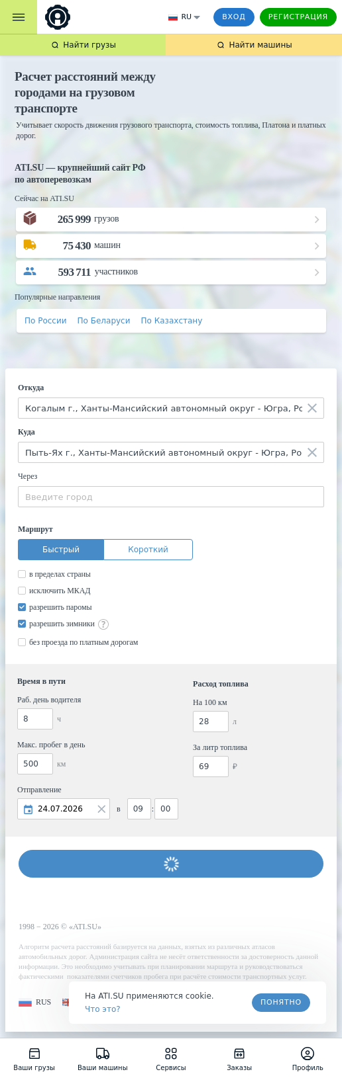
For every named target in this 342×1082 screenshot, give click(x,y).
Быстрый (61, 549)
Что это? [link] (103, 1009)
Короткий (148, 549)
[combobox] (171, 408)
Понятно (281, 1002)
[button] (35, 1002)
